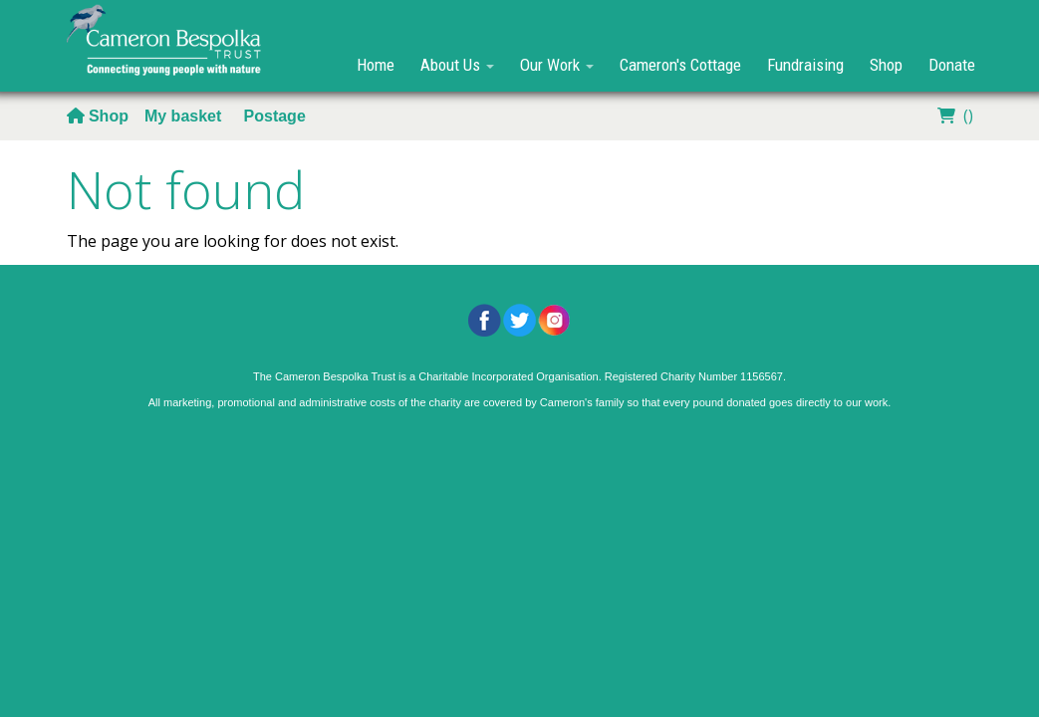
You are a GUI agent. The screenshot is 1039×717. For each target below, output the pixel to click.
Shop (886, 65)
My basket (185, 116)
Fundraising (805, 65)
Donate (951, 65)
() (953, 115)
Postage (275, 116)
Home (375, 65)
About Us (457, 65)
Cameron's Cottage (680, 65)
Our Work (557, 65)
